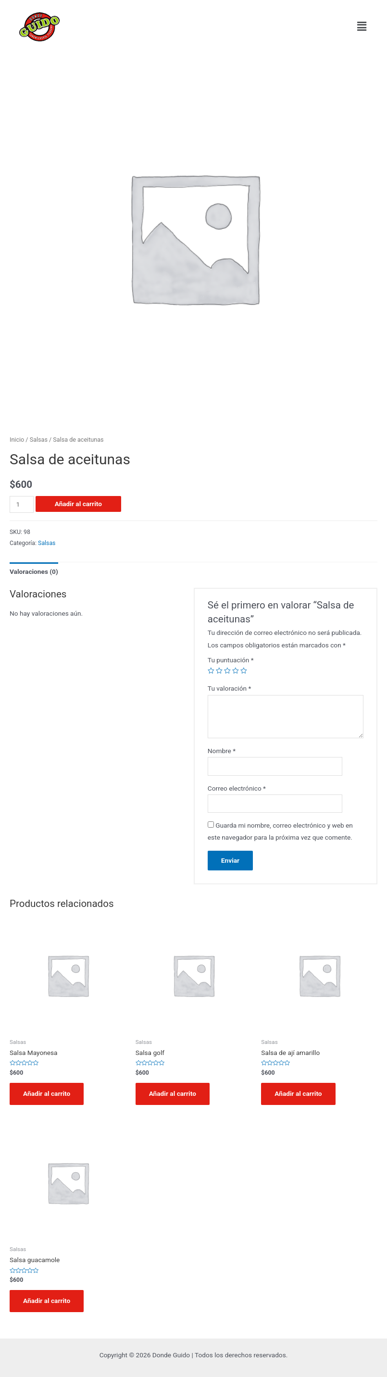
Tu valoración (229, 688)
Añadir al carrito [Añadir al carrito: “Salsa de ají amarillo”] (298, 1093)
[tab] (34, 571)
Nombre (222, 751)
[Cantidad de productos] (22, 504)
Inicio (17, 439)
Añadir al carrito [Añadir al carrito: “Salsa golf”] (172, 1093)
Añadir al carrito (78, 504)
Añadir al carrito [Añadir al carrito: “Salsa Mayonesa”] (46, 1093)
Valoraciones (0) (34, 571)
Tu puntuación (231, 660)
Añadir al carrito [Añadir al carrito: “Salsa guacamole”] (46, 1300)
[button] (362, 26)
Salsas (39, 439)
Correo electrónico (237, 788)
